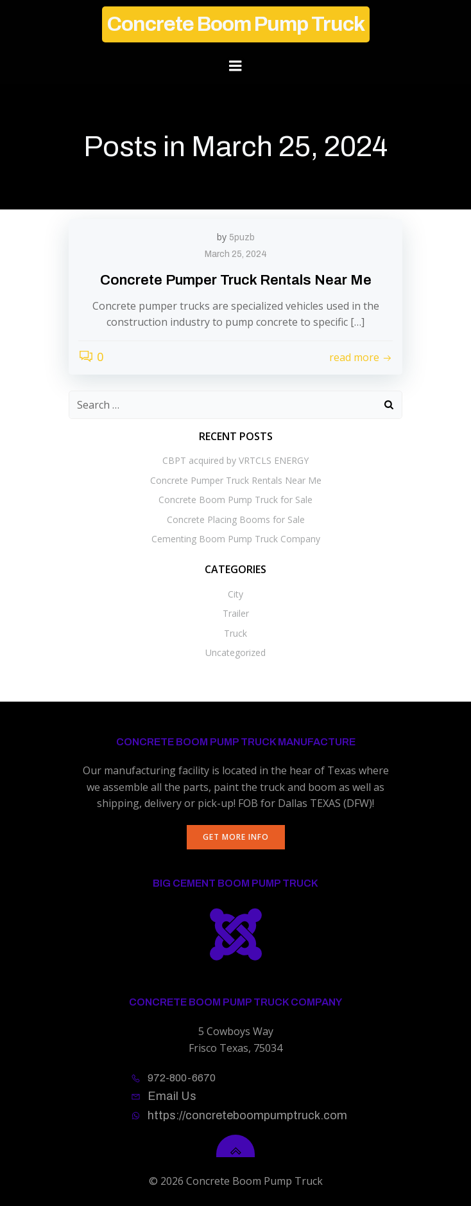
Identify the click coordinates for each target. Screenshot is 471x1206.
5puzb (242, 237)
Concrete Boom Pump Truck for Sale (235, 499)
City (235, 594)
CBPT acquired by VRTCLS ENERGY (235, 460)
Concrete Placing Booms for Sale (236, 519)
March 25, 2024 (236, 254)
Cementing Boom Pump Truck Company (235, 539)
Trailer (236, 613)
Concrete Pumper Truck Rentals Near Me (235, 480)
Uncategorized (235, 652)
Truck (235, 633)
